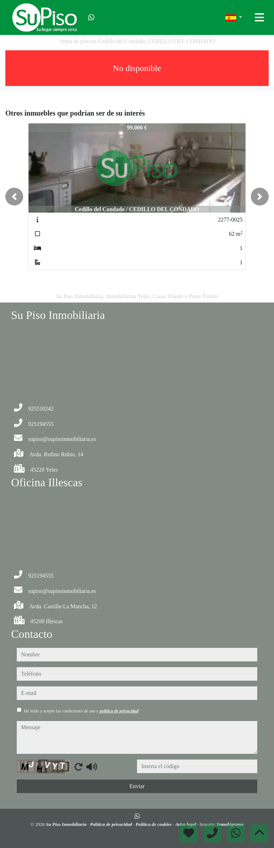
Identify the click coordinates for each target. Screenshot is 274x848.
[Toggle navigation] (259, 17)
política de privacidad (119, 711)
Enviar (137, 786)
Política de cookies (154, 824)
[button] (14, 196)
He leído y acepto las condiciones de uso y (81, 711)
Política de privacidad (111, 824)
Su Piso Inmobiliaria (67, 824)
